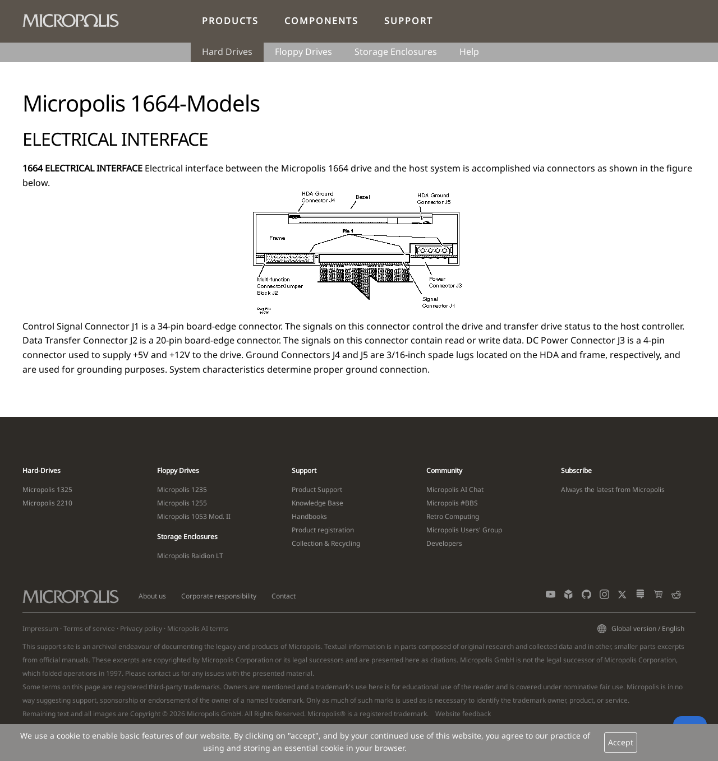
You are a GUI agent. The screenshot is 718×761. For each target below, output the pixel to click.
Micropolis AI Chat (455, 489)
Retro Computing (452, 516)
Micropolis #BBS (452, 503)
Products (230, 21)
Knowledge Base (317, 503)
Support (408, 21)
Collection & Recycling (326, 543)
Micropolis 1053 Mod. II (194, 516)
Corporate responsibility (218, 596)
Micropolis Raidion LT (190, 555)
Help (469, 51)
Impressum (40, 628)
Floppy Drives (303, 51)
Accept (620, 742)
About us (152, 596)
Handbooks (309, 516)
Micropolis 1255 (182, 503)
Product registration (323, 530)
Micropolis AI (187, 628)
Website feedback (463, 713)
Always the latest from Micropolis (613, 489)
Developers (444, 543)
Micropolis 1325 (47, 489)
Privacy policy (141, 628)
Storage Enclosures (396, 51)
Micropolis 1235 (182, 489)
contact (159, 673)
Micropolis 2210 (47, 503)
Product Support (317, 489)
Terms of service (89, 628)
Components (321, 21)
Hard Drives (227, 51)
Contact (283, 596)
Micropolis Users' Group (464, 530)
